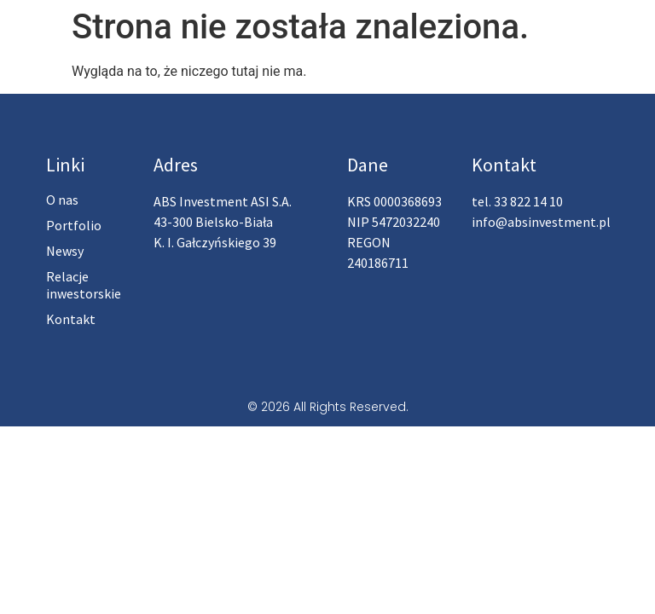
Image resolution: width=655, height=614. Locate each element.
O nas (62, 199)
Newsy (65, 250)
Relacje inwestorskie (83, 285)
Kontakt (71, 318)
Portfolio (73, 225)
